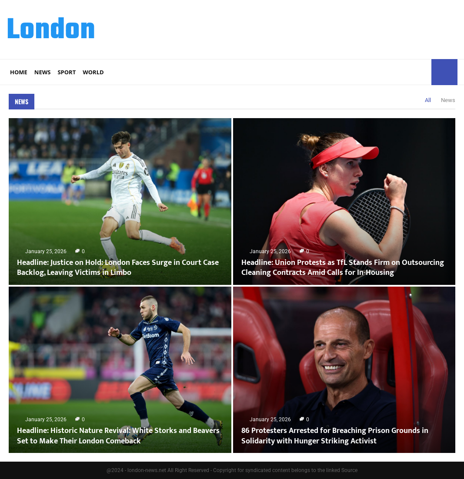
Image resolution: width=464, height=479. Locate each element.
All (428, 100)
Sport (66, 72)
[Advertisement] (299, 28)
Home (18, 72)
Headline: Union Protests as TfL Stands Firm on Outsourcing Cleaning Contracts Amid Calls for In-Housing (342, 267)
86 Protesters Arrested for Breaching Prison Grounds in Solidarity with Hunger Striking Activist (334, 435)
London (51, 31)
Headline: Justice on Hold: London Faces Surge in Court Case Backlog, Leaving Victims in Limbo (118, 267)
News (42, 72)
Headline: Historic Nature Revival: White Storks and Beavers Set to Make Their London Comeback (118, 435)
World (93, 72)
